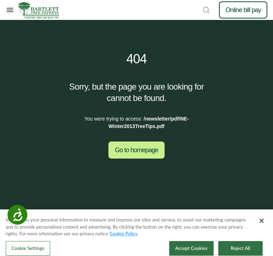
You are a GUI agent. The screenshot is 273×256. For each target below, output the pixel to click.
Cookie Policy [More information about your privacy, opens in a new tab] (124, 236)
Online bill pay (243, 10)
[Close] (261, 223)
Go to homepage (136, 150)
